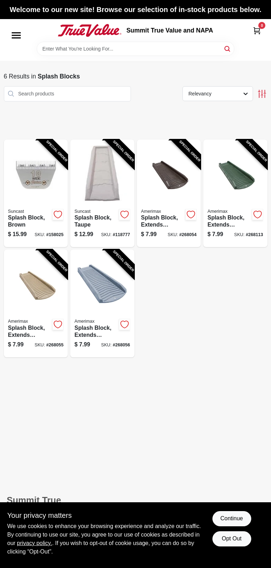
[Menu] (16, 35)
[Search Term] (135, 49)
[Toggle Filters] (262, 94)
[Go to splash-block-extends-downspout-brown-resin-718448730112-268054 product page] (169, 193)
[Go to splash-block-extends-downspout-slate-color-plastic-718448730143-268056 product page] (102, 303)
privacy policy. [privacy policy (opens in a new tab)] (34, 543)
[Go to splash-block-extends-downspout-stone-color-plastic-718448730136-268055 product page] (36, 303)
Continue (231, 518)
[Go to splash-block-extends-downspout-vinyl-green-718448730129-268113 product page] (235, 193)
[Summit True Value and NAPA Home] (89, 30)
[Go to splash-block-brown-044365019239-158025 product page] (36, 193)
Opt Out (231, 538)
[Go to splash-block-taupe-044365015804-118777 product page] (102, 193)
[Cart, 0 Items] (256, 30)
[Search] (228, 48)
